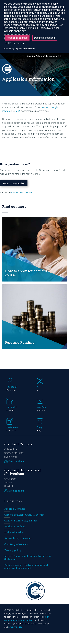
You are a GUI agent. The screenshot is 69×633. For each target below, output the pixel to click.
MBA (17, 111)
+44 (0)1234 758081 (21, 192)
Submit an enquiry (14, 183)
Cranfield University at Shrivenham (22, 472)
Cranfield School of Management (42, 56)
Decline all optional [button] (44, 37)
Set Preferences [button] (14, 43)
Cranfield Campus (18, 444)
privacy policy (15, 627)
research (46, 107)
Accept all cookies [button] (17, 37)
